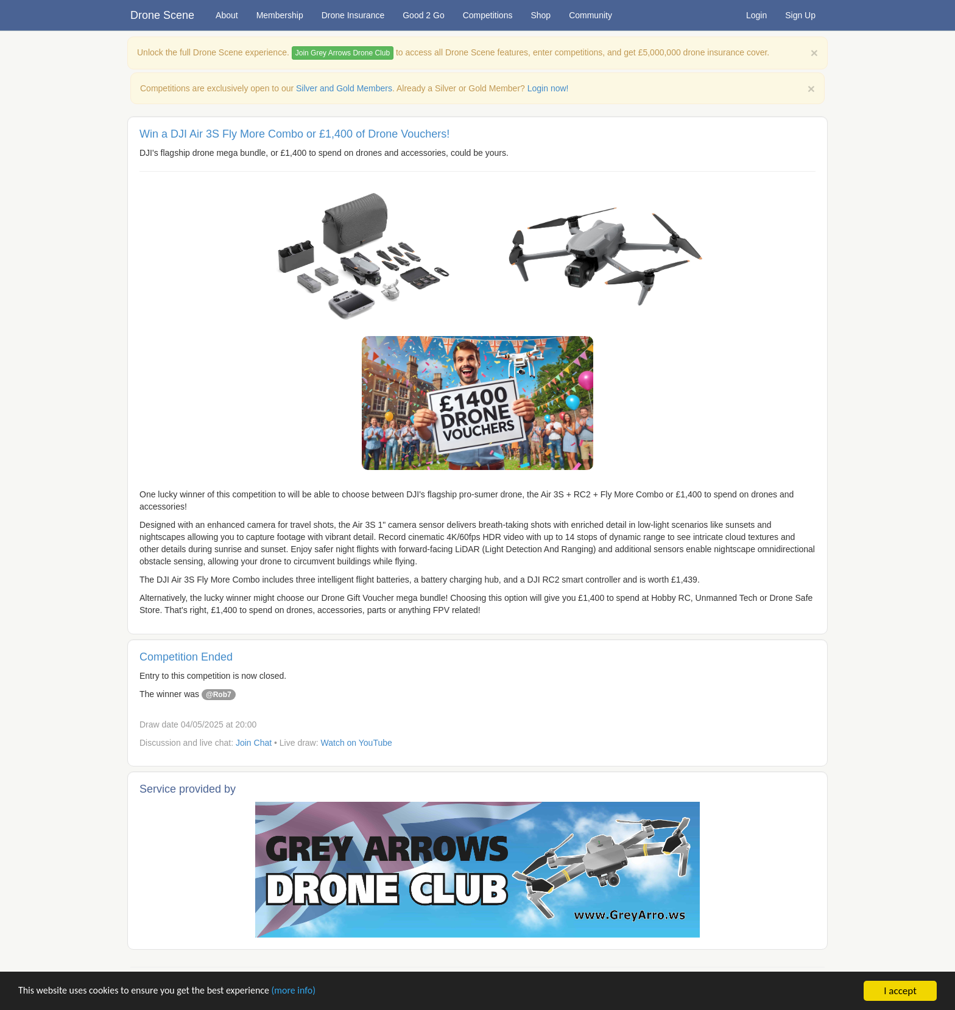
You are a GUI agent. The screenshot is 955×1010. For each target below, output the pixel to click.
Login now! (548, 88)
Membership (279, 15)
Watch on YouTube (356, 743)
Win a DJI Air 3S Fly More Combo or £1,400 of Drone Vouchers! (294, 134)
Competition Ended (186, 657)
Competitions (488, 15)
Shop (540, 15)
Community (590, 15)
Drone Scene (162, 15)
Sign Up (800, 15)
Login (756, 15)
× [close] (811, 88)
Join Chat (254, 743)
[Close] (814, 52)
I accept (900, 990)
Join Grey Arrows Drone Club (342, 53)
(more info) (312, 991)
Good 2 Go (424, 15)
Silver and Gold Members (344, 88)
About (227, 15)
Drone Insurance (353, 15)
